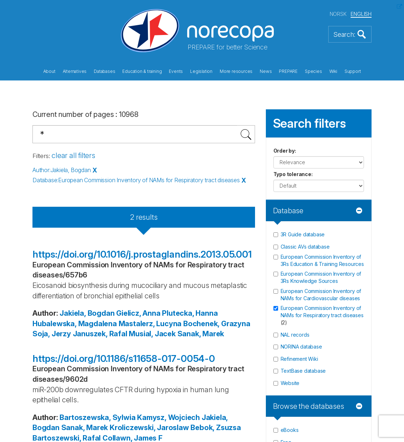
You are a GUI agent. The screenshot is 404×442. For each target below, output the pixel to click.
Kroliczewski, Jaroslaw (149, 427)
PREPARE (288, 71)
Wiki (333, 71)
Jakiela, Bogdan (87, 313)
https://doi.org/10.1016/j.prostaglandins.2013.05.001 (142, 254)
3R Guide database (303, 234)
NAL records (295, 335)
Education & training (142, 71)
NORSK (338, 14)
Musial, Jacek (152, 333)
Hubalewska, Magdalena (74, 323)
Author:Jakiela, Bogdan (61, 170)
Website (290, 383)
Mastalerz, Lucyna (150, 323)
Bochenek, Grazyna (216, 323)
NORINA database (301, 346)
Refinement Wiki (299, 359)
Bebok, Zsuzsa (215, 427)
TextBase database (303, 371)
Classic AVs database (305, 247)
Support (352, 71)
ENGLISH (361, 14)
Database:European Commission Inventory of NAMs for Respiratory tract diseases (136, 180)
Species (313, 71)
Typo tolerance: (293, 174)
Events (176, 71)
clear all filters (73, 155)
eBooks (290, 430)
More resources (236, 71)
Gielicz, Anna (138, 313)
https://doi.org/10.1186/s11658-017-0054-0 (123, 358)
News (266, 71)
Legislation (201, 71)
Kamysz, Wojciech (168, 417)
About (49, 71)
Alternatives (75, 71)
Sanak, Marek (200, 333)
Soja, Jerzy (51, 333)
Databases (104, 71)
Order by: (284, 151)
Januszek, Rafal (100, 333)
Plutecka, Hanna (190, 313)
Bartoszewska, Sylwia (97, 417)
